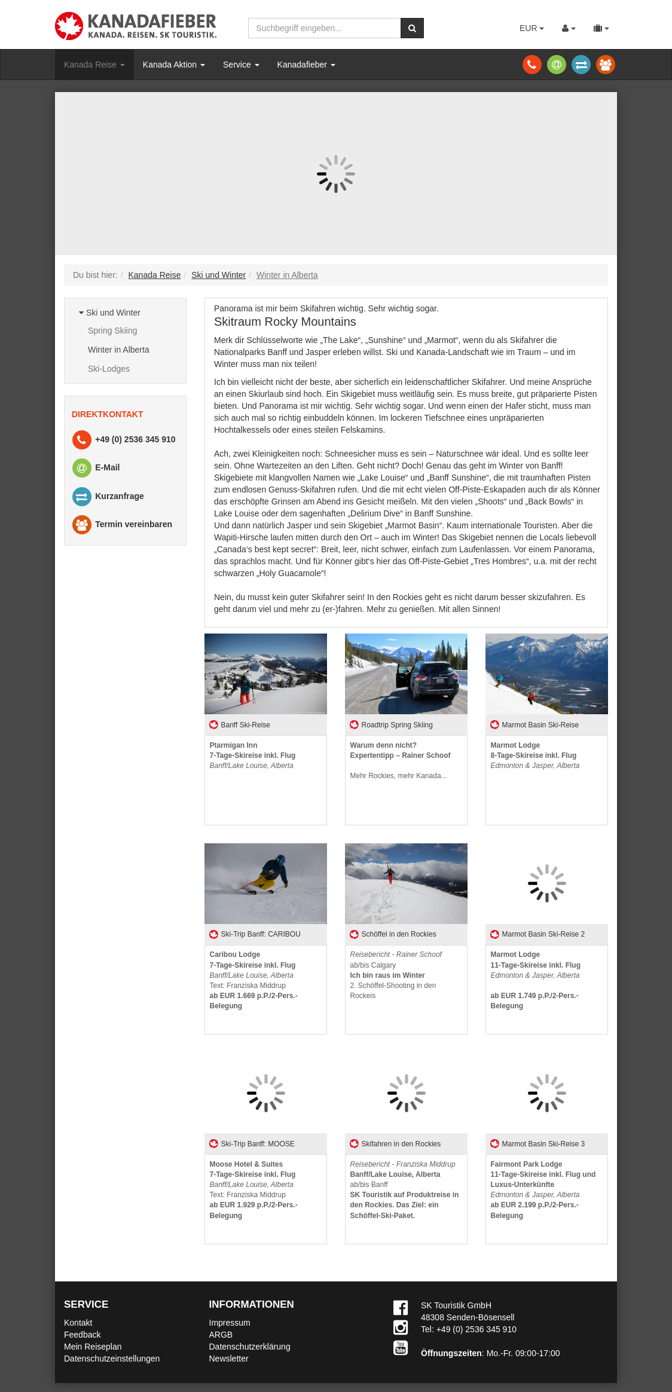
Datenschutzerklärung (250, 1346)
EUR (532, 28)
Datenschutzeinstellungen (112, 1358)
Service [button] (241, 64)
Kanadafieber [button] (306, 64)
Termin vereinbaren (121, 525)
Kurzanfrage (107, 497)
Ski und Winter (109, 312)
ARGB (221, 1334)
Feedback (82, 1334)
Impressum (230, 1322)
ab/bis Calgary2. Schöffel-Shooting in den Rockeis (396, 975)
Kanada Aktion (174, 64)
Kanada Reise (94, 64)
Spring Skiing (113, 330)
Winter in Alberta (118, 349)
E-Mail (95, 468)
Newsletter (229, 1358)
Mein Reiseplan (93, 1346)
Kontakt (78, 1322)
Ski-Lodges (109, 369)
